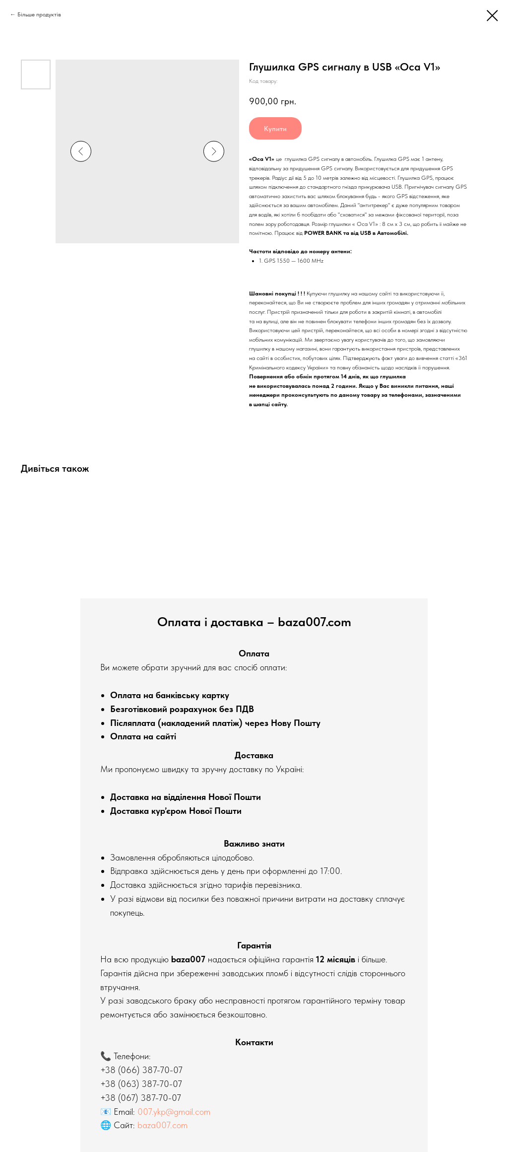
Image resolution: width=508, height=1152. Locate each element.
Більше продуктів (39, 14)
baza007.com (162, 1125)
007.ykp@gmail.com (173, 1111)
